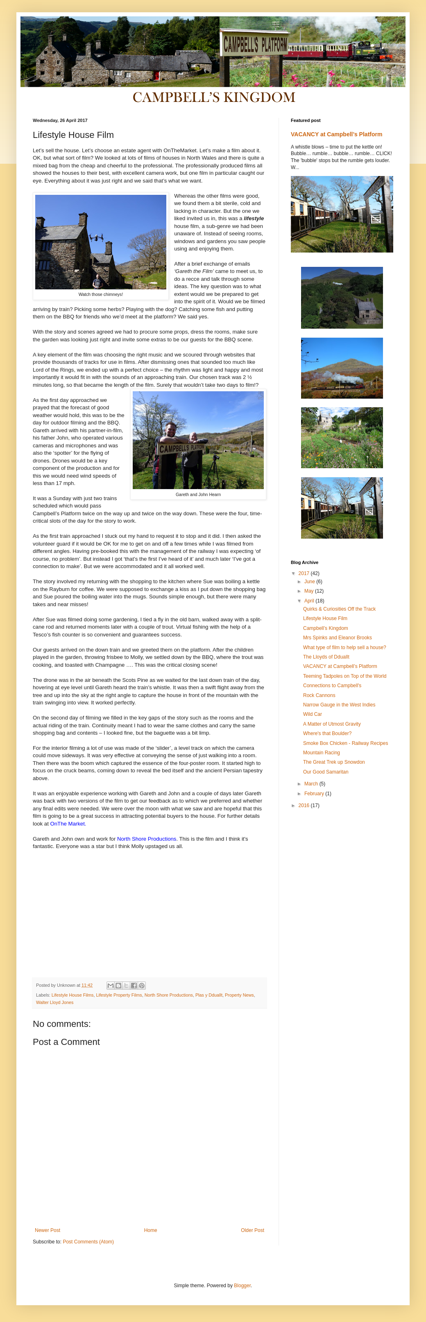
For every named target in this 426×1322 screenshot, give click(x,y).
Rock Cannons (319, 695)
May (309, 591)
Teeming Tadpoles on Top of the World (344, 676)
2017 (305, 573)
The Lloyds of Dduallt (326, 657)
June (310, 581)
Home (150, 1230)
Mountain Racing (321, 753)
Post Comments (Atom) (88, 1242)
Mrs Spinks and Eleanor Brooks (337, 638)
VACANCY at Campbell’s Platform (337, 134)
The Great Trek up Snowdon (334, 762)
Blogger (242, 1285)
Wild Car (312, 714)
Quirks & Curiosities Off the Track (339, 609)
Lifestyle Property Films (119, 995)
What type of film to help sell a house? (344, 647)
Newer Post (47, 1230)
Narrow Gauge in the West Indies (339, 705)
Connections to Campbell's (332, 685)
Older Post (252, 1230)
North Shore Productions (169, 995)
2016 (305, 805)
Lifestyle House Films (73, 995)
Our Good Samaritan (326, 772)
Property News (239, 995)
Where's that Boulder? (327, 733)
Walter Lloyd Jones (54, 1002)
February (314, 793)
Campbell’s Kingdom (325, 628)
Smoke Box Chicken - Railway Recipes (345, 743)
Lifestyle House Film (325, 618)
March (312, 784)
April (309, 601)
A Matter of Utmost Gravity (332, 724)
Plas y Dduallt (208, 995)
